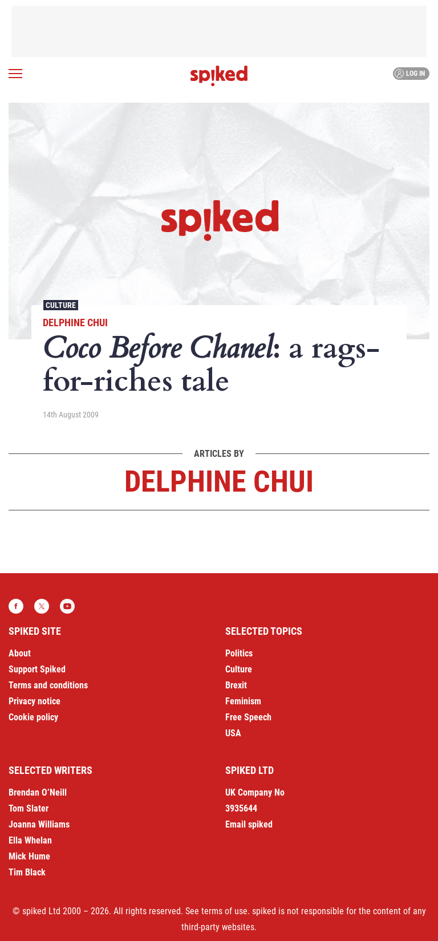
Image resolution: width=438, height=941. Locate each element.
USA (233, 733)
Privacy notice (34, 701)
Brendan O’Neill (38, 792)
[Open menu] (15, 73)
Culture (61, 305)
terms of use (224, 911)
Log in (410, 73)
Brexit (236, 685)
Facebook (16, 606)
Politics (239, 653)
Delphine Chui (75, 322)
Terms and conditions (48, 685)
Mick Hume (29, 856)
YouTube (67, 606)
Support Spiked (37, 669)
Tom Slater (28, 808)
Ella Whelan (30, 840)
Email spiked (249, 824)
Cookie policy (33, 717)
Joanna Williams (39, 824)
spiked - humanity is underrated (219, 76)
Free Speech (248, 717)
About (20, 653)
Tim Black (27, 872)
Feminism (243, 701)
